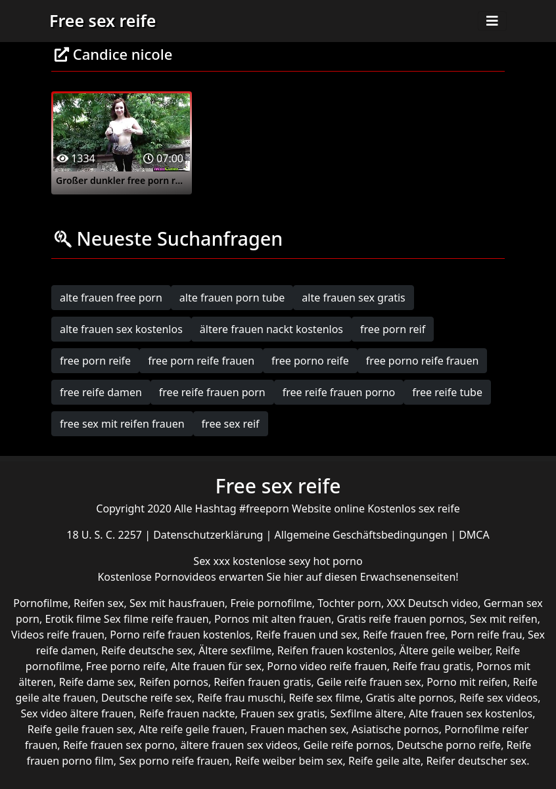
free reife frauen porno (339, 392)
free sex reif (231, 424)
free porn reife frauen (201, 360)
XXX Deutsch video (432, 603)
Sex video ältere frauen (77, 713)
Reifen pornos (173, 682)
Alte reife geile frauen (191, 729)
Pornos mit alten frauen (272, 619)
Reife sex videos (498, 697)
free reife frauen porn (212, 392)
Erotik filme (73, 619)
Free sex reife (102, 20)
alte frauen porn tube (232, 297)
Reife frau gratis (431, 666)
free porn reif (392, 329)
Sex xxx (213, 561)
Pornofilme (40, 603)
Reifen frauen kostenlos (335, 650)
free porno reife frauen (422, 360)
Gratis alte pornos (409, 697)
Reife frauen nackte (187, 713)
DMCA (474, 535)
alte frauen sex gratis (353, 297)
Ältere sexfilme (234, 650)
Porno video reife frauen (326, 666)
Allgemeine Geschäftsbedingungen (363, 535)
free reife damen (101, 392)
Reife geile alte (384, 761)
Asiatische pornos (395, 729)
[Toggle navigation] (492, 21)
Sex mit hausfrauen (177, 603)
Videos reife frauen (57, 634)
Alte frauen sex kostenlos (470, 713)
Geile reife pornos (347, 745)
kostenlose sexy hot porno (298, 561)
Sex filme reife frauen (156, 619)
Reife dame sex (96, 682)
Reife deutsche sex (147, 650)
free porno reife (310, 360)
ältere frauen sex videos (239, 745)
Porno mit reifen (467, 682)
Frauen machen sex (298, 729)
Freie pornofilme (271, 603)
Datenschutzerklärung (209, 535)
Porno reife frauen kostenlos (180, 634)
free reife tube (447, 392)
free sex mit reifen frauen (122, 424)
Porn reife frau (486, 634)
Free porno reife (126, 666)
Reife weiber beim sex (288, 761)
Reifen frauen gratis (262, 682)
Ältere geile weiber (445, 650)
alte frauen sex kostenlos (121, 329)
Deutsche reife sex (146, 697)
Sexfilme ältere (367, 713)
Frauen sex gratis (283, 713)
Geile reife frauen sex (369, 682)
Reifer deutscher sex (476, 761)
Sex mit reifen (504, 619)
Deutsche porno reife (449, 745)
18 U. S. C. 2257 (105, 535)
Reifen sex (99, 603)
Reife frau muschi (240, 697)
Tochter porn (349, 603)
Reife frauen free (404, 634)
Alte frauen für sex (216, 666)
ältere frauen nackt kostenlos (271, 329)
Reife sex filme (324, 697)
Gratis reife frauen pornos (400, 619)
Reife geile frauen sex (80, 729)
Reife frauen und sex (306, 634)
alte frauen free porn (111, 297)
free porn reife (95, 360)
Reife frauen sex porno (119, 745)
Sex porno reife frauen (174, 761)
